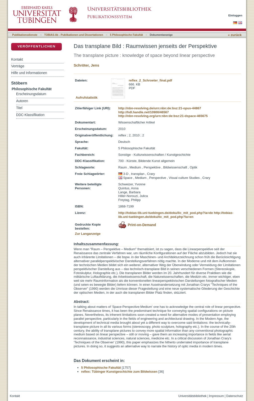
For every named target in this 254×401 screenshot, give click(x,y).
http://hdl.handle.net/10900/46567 (143, 112)
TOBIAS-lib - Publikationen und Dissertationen (73, 34)
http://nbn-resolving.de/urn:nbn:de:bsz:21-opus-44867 (159, 108)
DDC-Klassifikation (30, 115)
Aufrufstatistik (86, 97)
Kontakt (17, 59)
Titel (19, 108)
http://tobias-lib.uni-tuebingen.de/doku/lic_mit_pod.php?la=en (175, 215)
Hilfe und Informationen (29, 73)
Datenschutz (234, 396)
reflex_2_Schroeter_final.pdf (150, 80)
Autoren (22, 101)
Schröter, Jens (86, 65)
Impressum (216, 396)
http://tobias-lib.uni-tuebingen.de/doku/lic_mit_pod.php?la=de (165, 213)
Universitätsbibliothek (192, 396)
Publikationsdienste (24, 34)
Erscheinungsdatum (31, 94)
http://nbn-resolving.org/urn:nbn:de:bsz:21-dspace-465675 (163, 116)
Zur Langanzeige (87, 234)
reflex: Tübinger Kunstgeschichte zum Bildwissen (119, 371)
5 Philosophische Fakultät (126, 34)
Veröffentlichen (36, 46)
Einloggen (235, 15)
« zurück (235, 35)
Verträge (17, 66)
